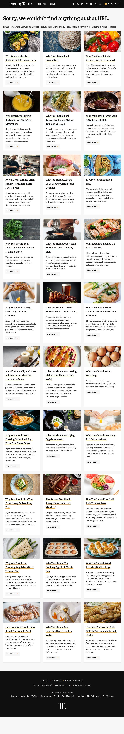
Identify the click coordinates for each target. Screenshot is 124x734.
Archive (57, 697)
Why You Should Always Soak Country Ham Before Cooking (59, 191)
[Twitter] (78, 4)
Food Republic (68, 713)
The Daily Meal (93, 713)
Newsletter (112, 4)
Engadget (15, 713)
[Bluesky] (91, 4)
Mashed (81, 713)
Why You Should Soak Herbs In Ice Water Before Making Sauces (19, 259)
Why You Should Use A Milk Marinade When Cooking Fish (60, 259)
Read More (11, 86)
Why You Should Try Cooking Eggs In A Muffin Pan (59, 584)
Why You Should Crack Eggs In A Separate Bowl (101, 452)
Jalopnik (25, 713)
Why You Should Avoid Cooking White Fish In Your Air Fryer (100, 323)
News (52, 3)
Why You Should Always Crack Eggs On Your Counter (19, 323)
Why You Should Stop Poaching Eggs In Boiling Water (60, 648)
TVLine (34, 713)
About (44, 697)
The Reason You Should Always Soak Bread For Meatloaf (61, 520)
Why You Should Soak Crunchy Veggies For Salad (100, 59)
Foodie (57, 713)
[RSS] (100, 4)
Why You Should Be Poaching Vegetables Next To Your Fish (18, 584)
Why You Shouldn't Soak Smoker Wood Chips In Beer (58, 323)
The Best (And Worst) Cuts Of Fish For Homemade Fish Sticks (101, 648)
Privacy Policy (74, 697)
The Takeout (108, 713)
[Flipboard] (82, 4)
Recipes (42, 3)
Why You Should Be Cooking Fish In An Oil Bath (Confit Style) (60, 387)
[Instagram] (95, 4)
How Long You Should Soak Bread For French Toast (20, 648)
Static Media (45, 702)
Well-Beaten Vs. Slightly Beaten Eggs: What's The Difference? (20, 123)
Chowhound (45, 713)
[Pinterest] (86, 4)
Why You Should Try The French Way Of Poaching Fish (18, 520)
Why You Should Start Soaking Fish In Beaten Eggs (20, 59)
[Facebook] (73, 4)
